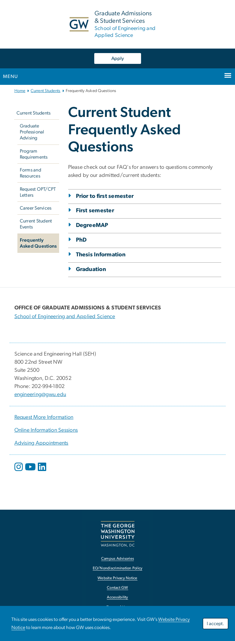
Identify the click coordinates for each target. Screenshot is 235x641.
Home (20, 91)
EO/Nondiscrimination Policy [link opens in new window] (118, 568)
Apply (117, 58)
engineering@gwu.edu (40, 394)
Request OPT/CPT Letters (38, 192)
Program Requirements (34, 154)
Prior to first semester (105, 196)
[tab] (144, 233)
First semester (95, 210)
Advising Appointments (41, 443)
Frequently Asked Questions (38, 243)
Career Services (36, 208)
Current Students (45, 91)
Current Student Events (36, 224)
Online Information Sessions (46, 430)
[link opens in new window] (117, 534)
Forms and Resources (30, 173)
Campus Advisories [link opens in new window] (117, 559)
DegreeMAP (92, 225)
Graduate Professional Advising (32, 132)
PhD (81, 240)
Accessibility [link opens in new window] (117, 597)
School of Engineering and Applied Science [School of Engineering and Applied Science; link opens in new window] (64, 316)
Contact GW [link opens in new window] (117, 588)
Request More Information (44, 417)
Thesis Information (101, 255)
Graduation (91, 269)
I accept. (215, 623)
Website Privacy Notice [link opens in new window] (117, 578)
